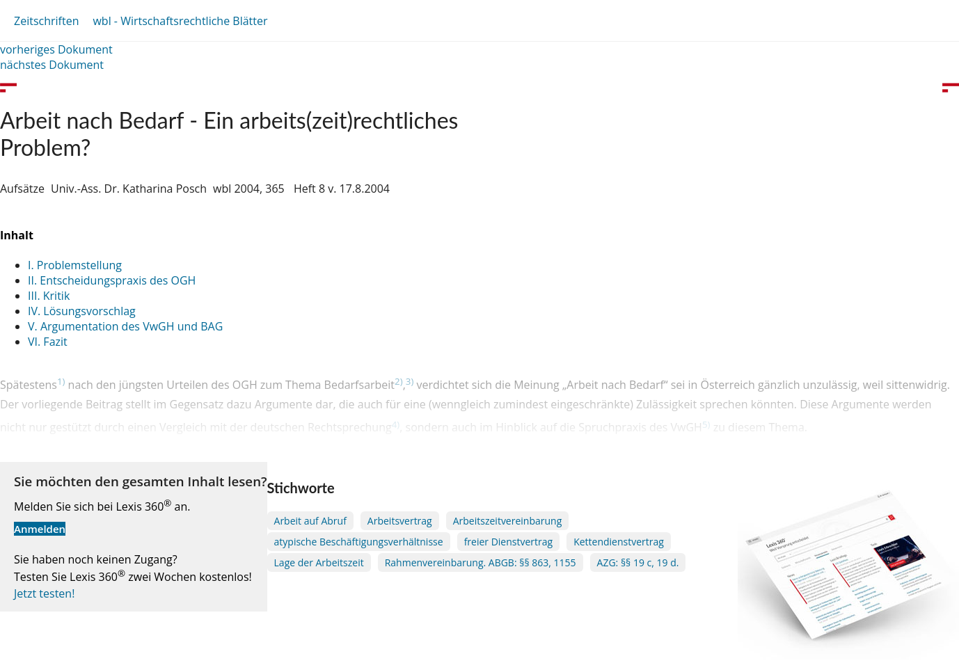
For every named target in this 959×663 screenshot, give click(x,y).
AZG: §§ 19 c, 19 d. (638, 562)
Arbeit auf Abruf (310, 520)
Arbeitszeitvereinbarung (507, 520)
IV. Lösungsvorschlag (82, 311)
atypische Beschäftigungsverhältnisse (358, 541)
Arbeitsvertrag (399, 520)
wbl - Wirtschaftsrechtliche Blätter (180, 21)
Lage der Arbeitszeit (319, 562)
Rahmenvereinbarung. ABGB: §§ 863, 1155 (480, 562)
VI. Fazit (48, 341)
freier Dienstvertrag (508, 541)
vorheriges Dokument (56, 49)
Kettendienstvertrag (618, 541)
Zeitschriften (46, 21)
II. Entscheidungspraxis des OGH (112, 280)
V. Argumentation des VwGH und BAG (125, 326)
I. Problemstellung (75, 265)
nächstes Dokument (52, 64)
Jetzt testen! (44, 593)
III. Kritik (49, 295)
